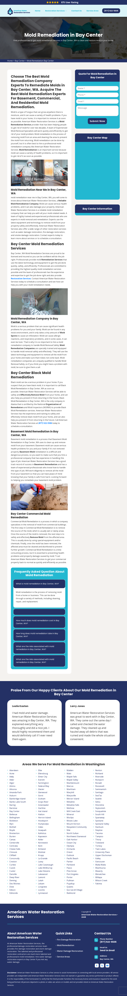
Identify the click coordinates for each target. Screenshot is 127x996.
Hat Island (42, 811)
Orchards (71, 849)
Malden (70, 770)
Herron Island (44, 817)
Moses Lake (72, 820)
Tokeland (99, 842)
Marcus (70, 786)
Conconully (14, 858)
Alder (11, 779)
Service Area (92, 11)
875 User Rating (69, 2)
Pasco (69, 868)
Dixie (11, 886)
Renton (98, 770)
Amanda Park (15, 792)
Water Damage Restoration (70, 951)
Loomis (41, 890)
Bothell (12, 827)
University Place (102, 852)
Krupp (41, 855)
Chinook (13, 852)
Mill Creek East (73, 811)
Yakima (98, 883)
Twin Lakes (100, 849)
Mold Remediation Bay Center (40, 60)
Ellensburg (43, 773)
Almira (12, 786)
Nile (68, 830)
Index (40, 827)
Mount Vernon (73, 823)
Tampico (99, 836)
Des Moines (14, 883)
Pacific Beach (72, 858)
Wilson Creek (101, 880)
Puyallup (71, 883)
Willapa (98, 877)
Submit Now (97, 121)
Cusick (12, 868)
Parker (70, 861)
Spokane (99, 820)
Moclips (70, 817)
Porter (70, 877)
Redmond (71, 893)
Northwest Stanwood (76, 836)
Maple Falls (72, 776)
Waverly (99, 871)
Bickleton (13, 820)
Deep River (14, 877)
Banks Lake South (17, 801)
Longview (42, 886)
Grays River (43, 801)
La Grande (42, 858)
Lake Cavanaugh (45, 864)
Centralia (13, 846)
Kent (40, 846)
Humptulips (43, 823)
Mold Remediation (65, 945)
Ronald (98, 783)
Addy (11, 776)
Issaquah (42, 830)
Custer (12, 871)
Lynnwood (43, 893)
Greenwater (43, 805)
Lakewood (42, 874)
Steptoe (98, 830)
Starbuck (99, 827)
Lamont (41, 877)
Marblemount (73, 783)
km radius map (97, 170)
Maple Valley (72, 779)
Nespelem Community (77, 827)
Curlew (12, 864)
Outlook (70, 855)
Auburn (12, 795)
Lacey (40, 861)
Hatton (41, 814)
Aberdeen (13, 770)
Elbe (40, 770)
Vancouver (100, 861)
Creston (13, 861)
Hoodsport (43, 820)
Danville (13, 874)
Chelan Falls (14, 849)
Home (37, 11)
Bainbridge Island (17, 798)
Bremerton (14, 833)
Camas (12, 839)
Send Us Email (107, 950)
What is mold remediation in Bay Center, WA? (37, 583)
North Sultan (72, 833)
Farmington (43, 783)
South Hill (99, 814)
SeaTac (98, 795)
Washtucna (100, 868)
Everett (41, 779)
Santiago (99, 792)
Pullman (70, 880)
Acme (11, 773)
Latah (40, 880)
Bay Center (20, 60)
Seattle (98, 798)
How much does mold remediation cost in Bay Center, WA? (37, 622)
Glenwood (42, 792)
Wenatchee (100, 874)
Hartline (41, 808)
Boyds (12, 830)
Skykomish (100, 808)
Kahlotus (42, 833)
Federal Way (43, 786)
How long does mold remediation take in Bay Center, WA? (37, 635)
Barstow (13, 808)
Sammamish (100, 789)
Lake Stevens (44, 871)
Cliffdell (12, 855)
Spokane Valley (102, 823)
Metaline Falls (73, 805)
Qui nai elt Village (74, 890)
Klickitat (41, 852)
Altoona (13, 789)
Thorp (98, 839)
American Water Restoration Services (35, 914)
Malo (69, 773)
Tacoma (99, 833)
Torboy (98, 846)
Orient (69, 852)
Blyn (11, 823)
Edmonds (13, 893)
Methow (70, 808)
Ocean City (71, 842)
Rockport (99, 779)
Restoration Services (55, 11)
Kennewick (43, 842)
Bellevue (13, 814)
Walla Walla (100, 864)
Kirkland (42, 849)
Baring (12, 805)
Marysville (71, 795)
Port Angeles (72, 874)
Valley (98, 858)
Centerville (14, 842)
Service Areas (63, 956)
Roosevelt (99, 786)
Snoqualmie (100, 811)
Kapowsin (42, 836)
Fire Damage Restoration (69, 939)
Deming (13, 880)
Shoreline (99, 805)
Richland (99, 773)
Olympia (70, 846)
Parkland (71, 864)
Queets (70, 886)
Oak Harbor (72, 839)
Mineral (70, 814)
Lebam (41, 883)
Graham (41, 798)
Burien (12, 836)
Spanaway (100, 817)
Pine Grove (72, 871)
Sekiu (97, 801)
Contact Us (76, 11)
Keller (40, 839)
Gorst (40, 795)
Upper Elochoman (103, 855)
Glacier (41, 789)
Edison (12, 890)
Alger (11, 783)
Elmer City (42, 776)
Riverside (99, 776)
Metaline (71, 801)
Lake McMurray (45, 868)
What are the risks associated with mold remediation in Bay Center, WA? (35, 648)
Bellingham (14, 817)
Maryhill (70, 792)
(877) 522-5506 (108, 941)
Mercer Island (73, 798)
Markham (71, 789)
